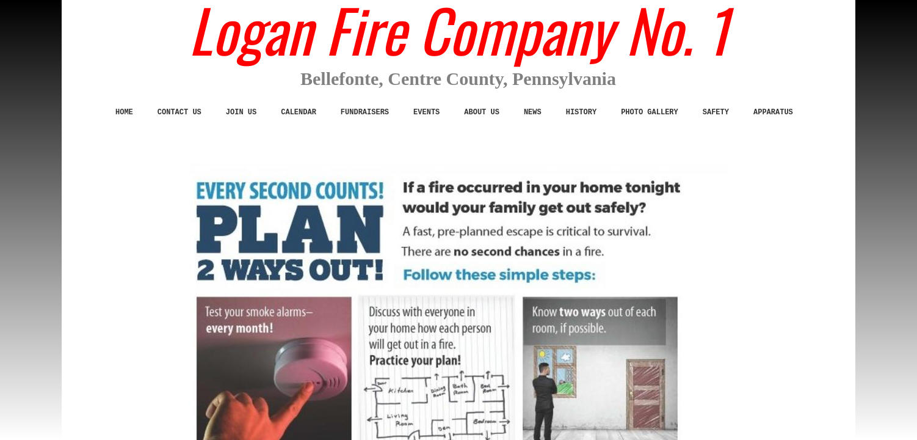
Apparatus (773, 112)
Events (426, 112)
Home (124, 112)
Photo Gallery (649, 112)
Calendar (298, 112)
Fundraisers (365, 112)
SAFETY (716, 112)
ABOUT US (481, 112)
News (533, 112)
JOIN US (241, 112)
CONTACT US (179, 112)
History (581, 112)
